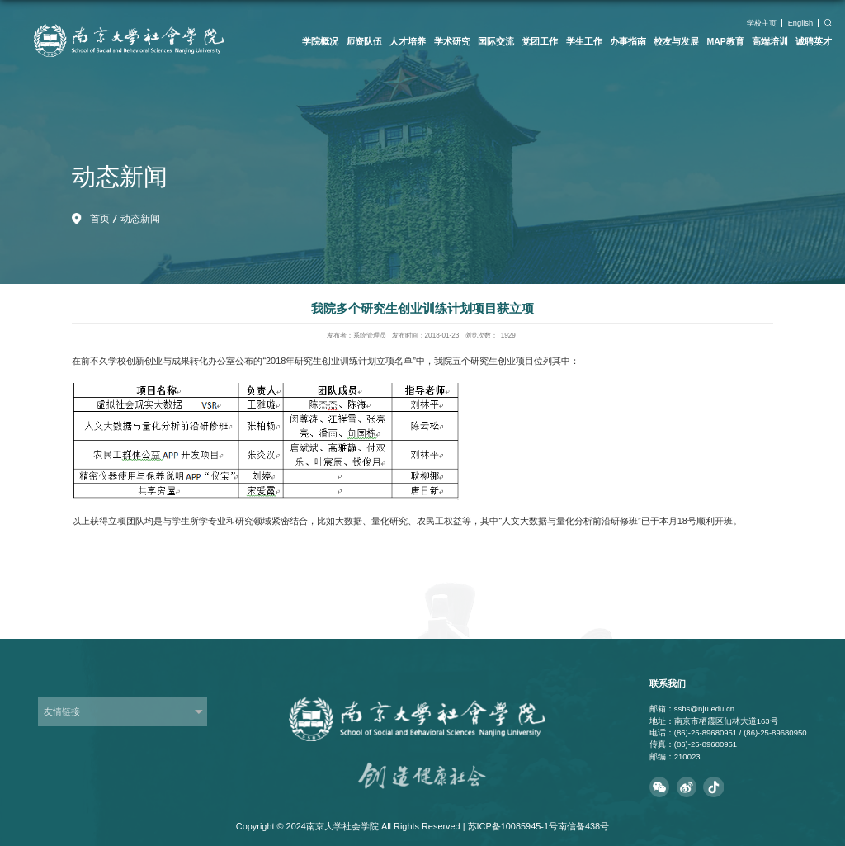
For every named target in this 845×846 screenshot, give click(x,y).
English (801, 23)
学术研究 (452, 41)
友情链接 (62, 711)
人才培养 (407, 41)
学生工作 (584, 41)
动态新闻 (140, 218)
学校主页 (762, 23)
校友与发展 (676, 41)
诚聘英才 (813, 41)
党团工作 (540, 41)
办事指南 (628, 41)
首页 (100, 218)
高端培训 (770, 41)
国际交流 (496, 41)
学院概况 (320, 41)
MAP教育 (725, 41)
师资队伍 (364, 41)
